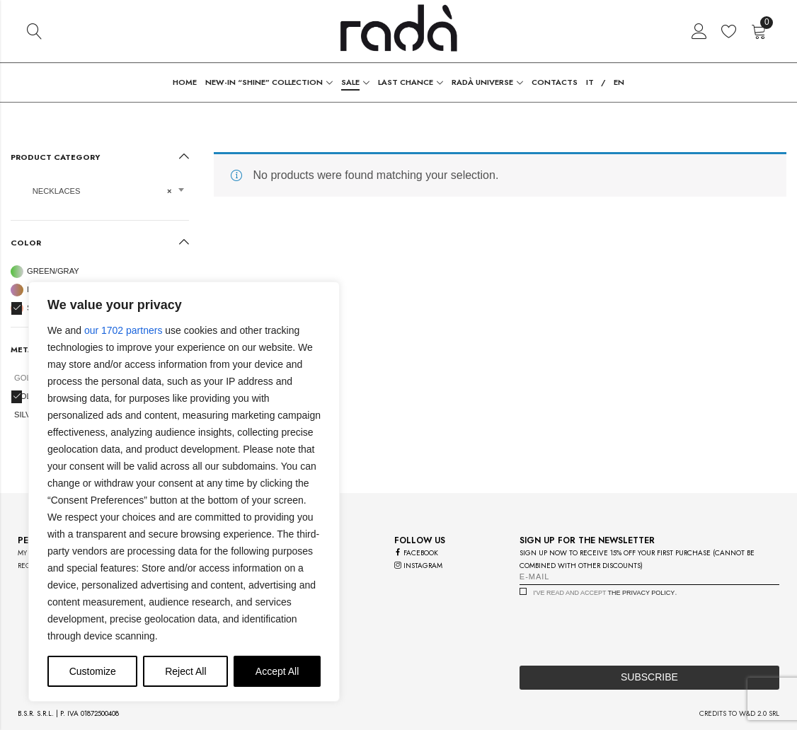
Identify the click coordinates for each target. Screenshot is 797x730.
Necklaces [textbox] (95, 191)
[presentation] (627, 627)
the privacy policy (641, 592)
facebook (416, 553)
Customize (92, 671)
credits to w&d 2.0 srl (739, 713)
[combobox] (100, 196)
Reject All (185, 671)
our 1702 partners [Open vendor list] (123, 330)
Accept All (277, 671)
